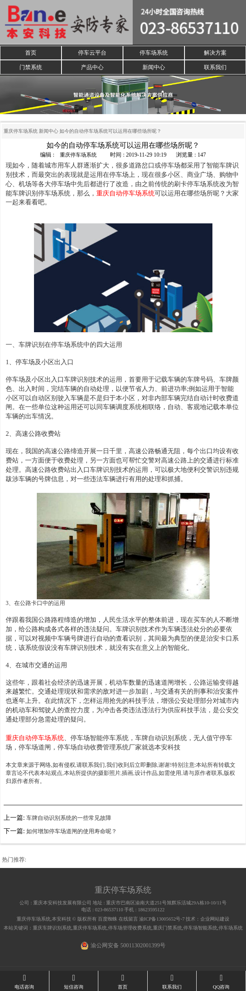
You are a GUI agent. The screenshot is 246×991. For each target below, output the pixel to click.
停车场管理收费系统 (130, 928)
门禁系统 (30, 67)
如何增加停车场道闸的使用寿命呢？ (71, 831)
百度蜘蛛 (107, 919)
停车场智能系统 (200, 928)
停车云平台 (92, 53)
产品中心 (92, 67)
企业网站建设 (214, 919)
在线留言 (128, 919)
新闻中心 (153, 67)
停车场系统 (154, 53)
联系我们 (215, 67)
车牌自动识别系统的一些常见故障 (68, 818)
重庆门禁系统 (167, 928)
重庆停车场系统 (21, 131)
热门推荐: (14, 860)
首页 (30, 53)
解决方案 (215, 53)
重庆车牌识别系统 (52, 928)
